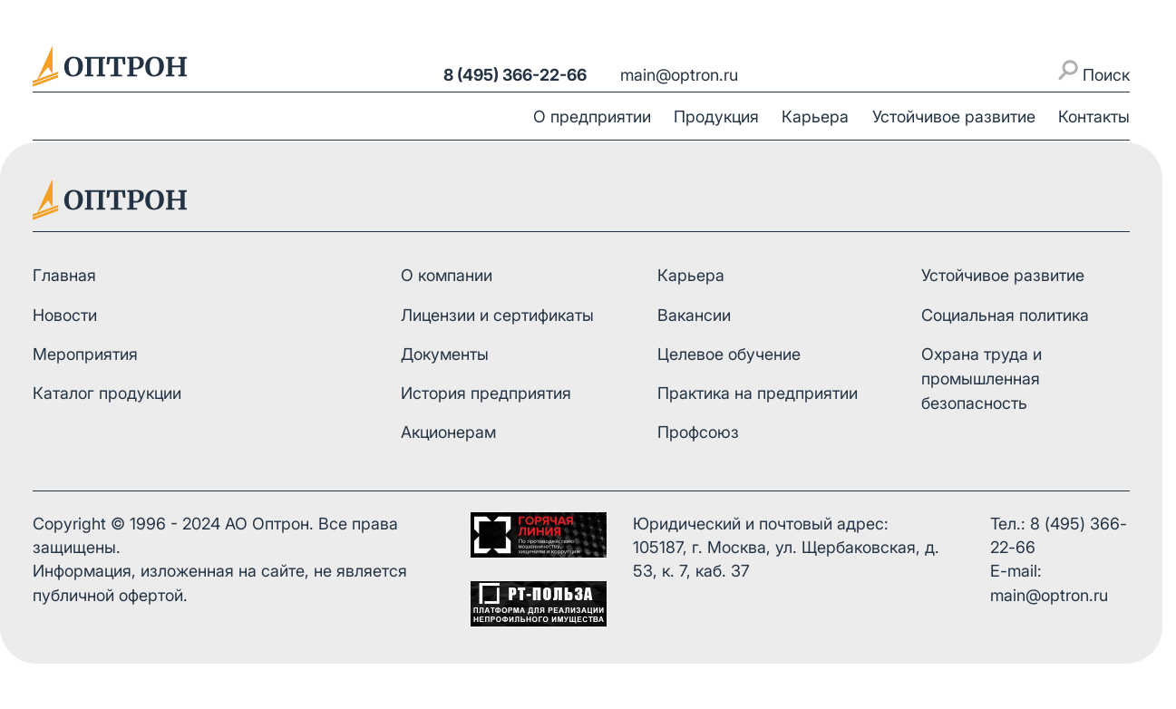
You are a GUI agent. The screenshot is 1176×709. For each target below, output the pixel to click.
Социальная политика (1005, 315)
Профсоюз (698, 432)
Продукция (716, 116)
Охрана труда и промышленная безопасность (981, 379)
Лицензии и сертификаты (497, 315)
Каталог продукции (107, 393)
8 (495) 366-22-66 (515, 74)
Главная (64, 275)
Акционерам (448, 432)
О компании (446, 275)
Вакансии (694, 315)
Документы (445, 354)
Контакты (1094, 116)
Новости (65, 315)
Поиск (1094, 72)
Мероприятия (85, 354)
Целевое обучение (729, 354)
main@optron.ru (679, 74)
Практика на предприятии (757, 393)
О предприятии (592, 116)
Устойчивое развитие (953, 116)
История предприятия (486, 393)
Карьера (815, 116)
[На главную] (110, 66)
